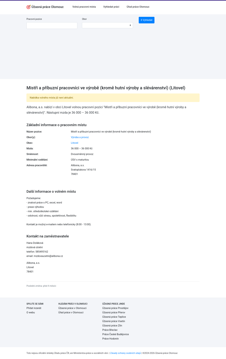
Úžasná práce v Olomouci (72, 308)
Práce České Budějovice (115, 334)
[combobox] (107, 25)
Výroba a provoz (80, 137)
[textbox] (88, 25)
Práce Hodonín (110, 338)
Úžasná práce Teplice (114, 316)
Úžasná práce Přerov (113, 312)
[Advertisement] (113, 57)
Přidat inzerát (33, 308)
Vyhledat (146, 20)
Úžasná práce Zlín (112, 325)
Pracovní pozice (34, 19)
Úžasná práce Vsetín (113, 321)
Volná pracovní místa (84, 6)
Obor (84, 19)
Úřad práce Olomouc (138, 6)
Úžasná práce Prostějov (115, 308)
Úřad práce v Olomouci (71, 312)
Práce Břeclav (110, 329)
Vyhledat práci (111, 6)
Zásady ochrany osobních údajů (125, 353)
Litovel (74, 142)
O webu (30, 312)
